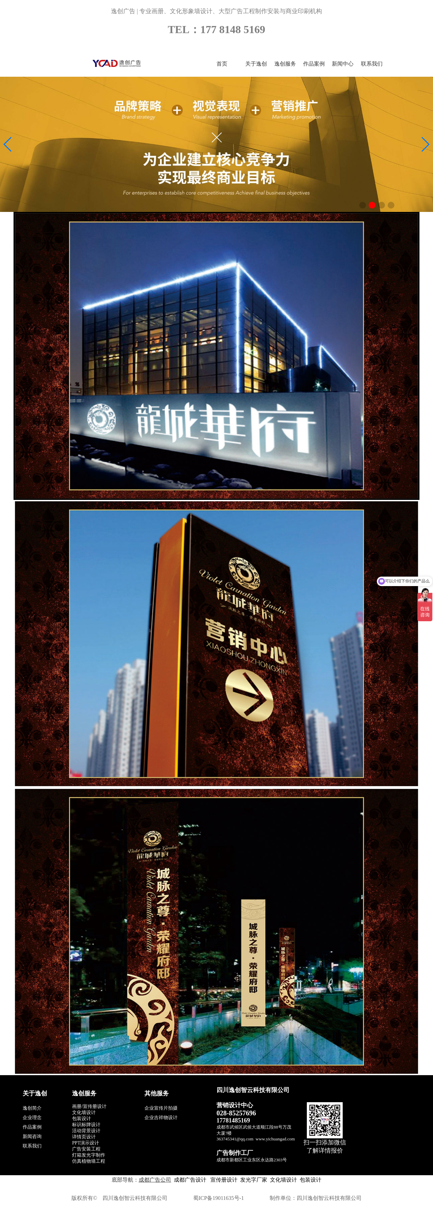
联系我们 (372, 64)
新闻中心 (343, 64)
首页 (221, 64)
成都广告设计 (190, 1180)
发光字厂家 (253, 1180)
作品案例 (314, 64)
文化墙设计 (283, 1180)
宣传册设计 (223, 1180)
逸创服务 (285, 64)
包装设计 (310, 1180)
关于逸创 (256, 64)
